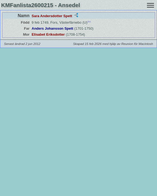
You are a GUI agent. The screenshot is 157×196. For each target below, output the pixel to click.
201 (89, 21)
